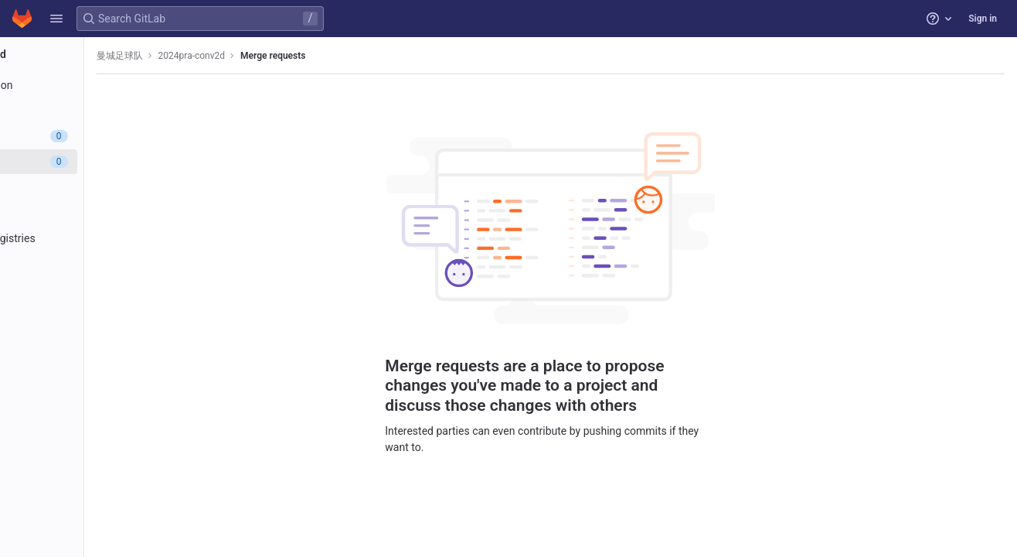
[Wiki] (98, 314)
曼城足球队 (233, 55)
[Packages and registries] (98, 238)
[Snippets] (98, 340)
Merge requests (386, 55)
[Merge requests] (98, 161)
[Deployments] (98, 212)
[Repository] (98, 110)
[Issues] (98, 136)
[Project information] (98, 85)
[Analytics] (98, 289)
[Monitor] (98, 263)
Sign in (982, 18)
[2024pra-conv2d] (99, 54)
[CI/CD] (98, 187)
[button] (56, 18)
